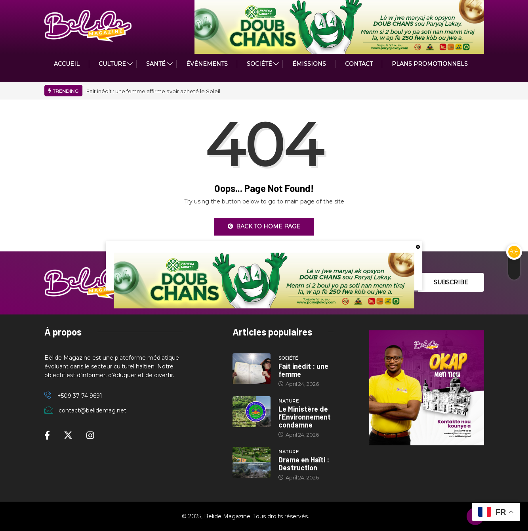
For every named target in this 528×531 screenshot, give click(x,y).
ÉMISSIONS (309, 63)
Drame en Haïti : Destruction (303, 463)
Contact (359, 63)
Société (259, 63)
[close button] (418, 246)
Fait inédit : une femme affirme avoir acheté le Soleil (153, 91)
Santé (156, 63)
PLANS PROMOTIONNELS (430, 63)
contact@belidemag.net (92, 410)
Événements (207, 63)
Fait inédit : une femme (303, 370)
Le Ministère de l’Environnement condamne (304, 416)
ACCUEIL (67, 63)
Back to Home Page (264, 226)
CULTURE (112, 63)
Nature (288, 401)
